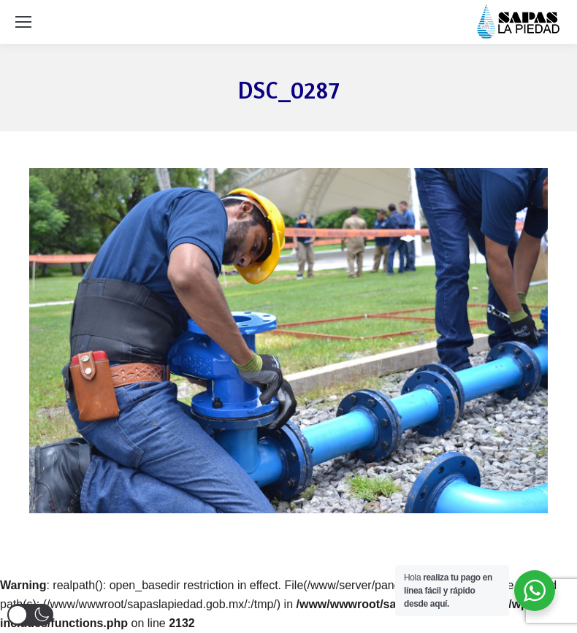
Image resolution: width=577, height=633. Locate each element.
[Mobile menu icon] (23, 22)
